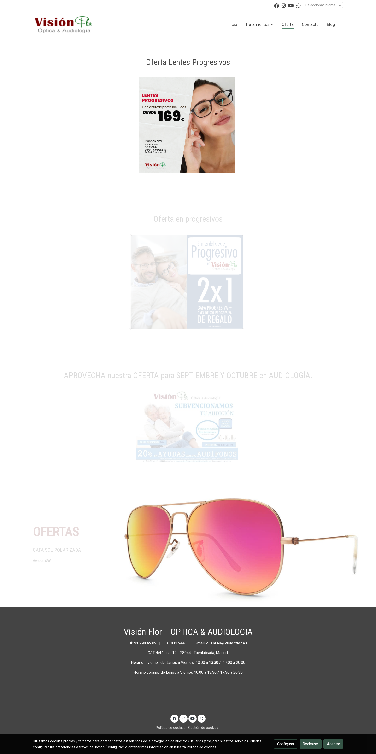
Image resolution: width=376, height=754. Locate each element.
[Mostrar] (187, 125)
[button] (259, 24)
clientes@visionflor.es (226, 643)
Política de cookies (170, 728)
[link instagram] (284, 5)
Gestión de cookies (203, 728)
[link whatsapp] (298, 5)
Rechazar (310, 744)
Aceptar (333, 744)
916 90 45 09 (145, 643)
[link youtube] (291, 5)
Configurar (285, 744)
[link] (63, 24)
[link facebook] (276, 5)
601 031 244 (174, 643)
